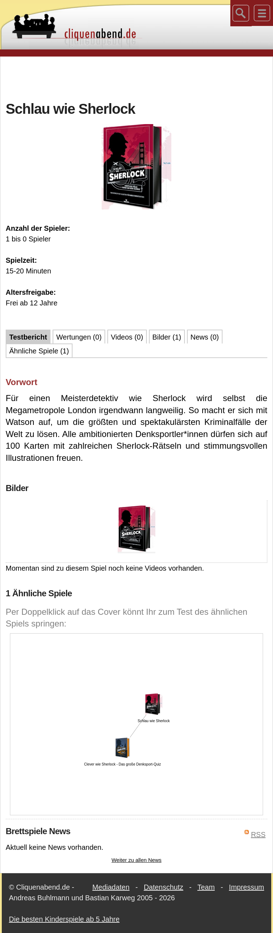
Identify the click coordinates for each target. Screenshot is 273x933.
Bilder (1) (166, 337)
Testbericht (28, 337)
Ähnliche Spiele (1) (39, 351)
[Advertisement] (136, 78)
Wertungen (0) (78, 337)
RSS (258, 834)
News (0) (205, 337)
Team (206, 887)
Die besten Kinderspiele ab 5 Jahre (64, 919)
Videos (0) (127, 337)
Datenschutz (163, 887)
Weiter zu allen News (137, 860)
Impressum (246, 887)
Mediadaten (111, 887)
